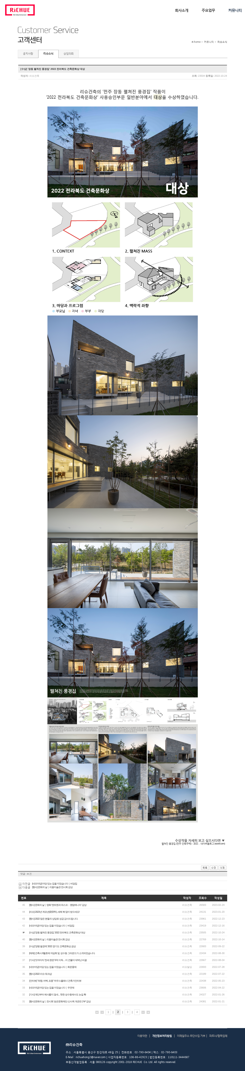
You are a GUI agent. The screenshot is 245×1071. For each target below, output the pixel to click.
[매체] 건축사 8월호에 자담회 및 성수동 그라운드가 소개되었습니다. (62, 953)
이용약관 (142, 1035)
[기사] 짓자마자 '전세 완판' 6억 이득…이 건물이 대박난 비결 (58, 960)
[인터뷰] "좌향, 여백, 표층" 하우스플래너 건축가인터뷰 (55, 980)
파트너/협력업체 (218, 1035)
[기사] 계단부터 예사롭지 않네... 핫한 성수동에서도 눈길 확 (57, 994)
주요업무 (208, 10)
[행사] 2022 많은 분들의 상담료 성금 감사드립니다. (53, 918)
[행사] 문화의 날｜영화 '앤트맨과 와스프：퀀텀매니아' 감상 (57, 905)
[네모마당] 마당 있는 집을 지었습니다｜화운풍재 (52, 967)
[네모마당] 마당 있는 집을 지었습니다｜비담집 (54, 883)
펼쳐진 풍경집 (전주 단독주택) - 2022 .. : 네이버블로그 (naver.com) (193, 843)
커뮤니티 (235, 10)
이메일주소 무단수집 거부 (191, 1035)
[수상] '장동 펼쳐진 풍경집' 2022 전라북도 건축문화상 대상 (57, 932)
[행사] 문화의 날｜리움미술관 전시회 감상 (52, 887)
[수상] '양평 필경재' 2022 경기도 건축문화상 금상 (52, 946)
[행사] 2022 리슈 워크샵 (40, 974)
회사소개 (181, 10)
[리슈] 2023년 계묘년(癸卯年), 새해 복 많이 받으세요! (54, 911)
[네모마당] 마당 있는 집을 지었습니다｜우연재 (51, 987)
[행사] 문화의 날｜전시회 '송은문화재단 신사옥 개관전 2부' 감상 (60, 1001)
